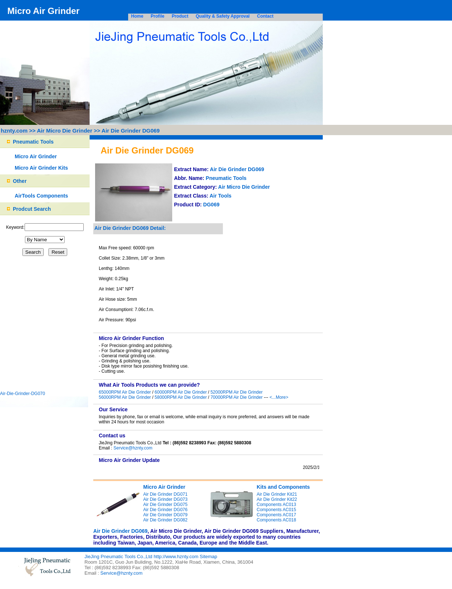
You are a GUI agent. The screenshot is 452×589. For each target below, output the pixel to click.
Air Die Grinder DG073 (165, 499)
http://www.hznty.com (175, 556)
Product (180, 16)
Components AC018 (276, 520)
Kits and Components (283, 487)
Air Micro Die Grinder (64, 130)
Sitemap (208, 556)
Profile (157, 16)
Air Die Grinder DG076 (165, 509)
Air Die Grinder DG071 (165, 494)
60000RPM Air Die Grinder (181, 392)
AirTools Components (41, 196)
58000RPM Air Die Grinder (181, 397)
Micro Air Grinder (36, 156)
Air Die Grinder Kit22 (277, 499)
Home (137, 16)
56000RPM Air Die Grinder (125, 397)
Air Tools (221, 196)
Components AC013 (276, 504)
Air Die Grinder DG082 (165, 520)
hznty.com (14, 130)
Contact (265, 16)
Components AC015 (276, 509)
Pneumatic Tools (226, 178)
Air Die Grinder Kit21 (277, 494)
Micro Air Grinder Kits (41, 168)
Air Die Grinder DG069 (131, 130)
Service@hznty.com (132, 448)
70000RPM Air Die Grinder (236, 397)
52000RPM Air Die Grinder (236, 392)
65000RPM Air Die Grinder (125, 392)
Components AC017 (276, 514)
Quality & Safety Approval (223, 16)
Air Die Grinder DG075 (165, 504)
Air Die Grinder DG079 (165, 514)
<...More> (279, 397)
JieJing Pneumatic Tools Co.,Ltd (118, 556)
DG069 (211, 204)
